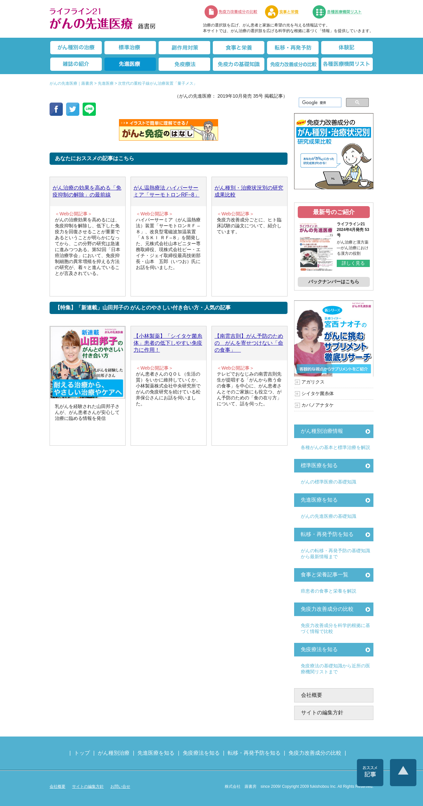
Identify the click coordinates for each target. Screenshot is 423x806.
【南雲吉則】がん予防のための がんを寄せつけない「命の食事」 (248, 343)
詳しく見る (353, 263)
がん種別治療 (114, 753)
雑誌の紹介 (76, 64)
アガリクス (313, 381)
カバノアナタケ (317, 405)
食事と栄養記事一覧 (324, 574)
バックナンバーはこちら (333, 281)
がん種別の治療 (76, 47)
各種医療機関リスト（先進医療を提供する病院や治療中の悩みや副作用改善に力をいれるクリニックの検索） (341, 12)
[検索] (319, 103)
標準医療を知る (319, 465)
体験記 (347, 47)
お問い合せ (120, 786)
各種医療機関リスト (347, 64)
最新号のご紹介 (334, 212)
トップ (82, 753)
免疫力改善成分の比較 (231, 12)
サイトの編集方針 (322, 712)
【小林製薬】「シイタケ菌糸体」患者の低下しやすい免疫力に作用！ (168, 343)
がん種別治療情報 (322, 431)
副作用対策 (184, 47)
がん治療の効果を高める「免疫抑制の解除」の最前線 (87, 191)
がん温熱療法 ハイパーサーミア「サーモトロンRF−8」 (167, 191)
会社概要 (311, 695)
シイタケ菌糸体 (317, 393)
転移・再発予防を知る (327, 534)
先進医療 (130, 64)
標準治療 (130, 47)
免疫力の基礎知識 (238, 64)
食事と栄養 (285, 12)
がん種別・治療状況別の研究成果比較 (248, 191)
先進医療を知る (319, 500)
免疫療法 (184, 64)
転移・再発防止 (293, 47)
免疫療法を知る (319, 649)
